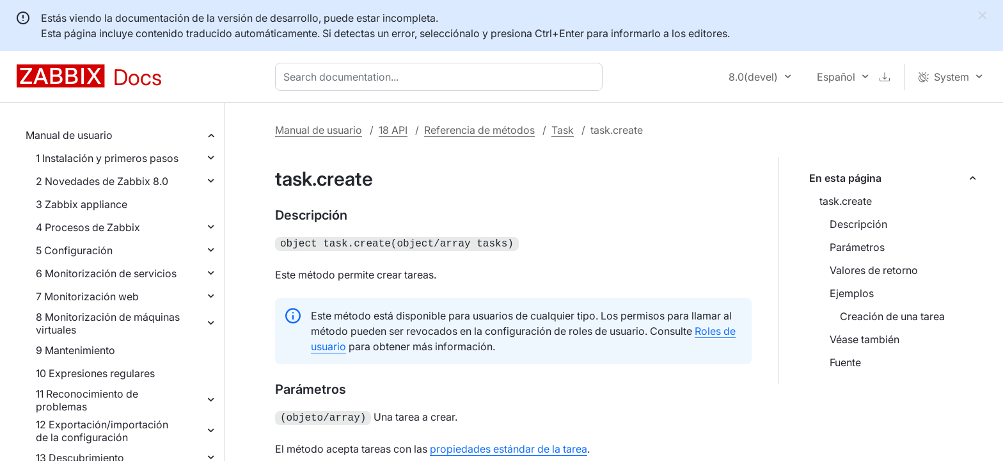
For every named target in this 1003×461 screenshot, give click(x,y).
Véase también (864, 339)
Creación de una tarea (892, 316)
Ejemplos (852, 293)
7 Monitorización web (87, 296)
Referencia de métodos (479, 130)
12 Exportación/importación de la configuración (102, 431)
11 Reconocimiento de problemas (87, 400)
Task (562, 130)
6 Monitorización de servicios (106, 273)
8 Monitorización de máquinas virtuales (108, 323)
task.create (845, 201)
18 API (393, 130)
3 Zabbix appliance (81, 204)
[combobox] (441, 77)
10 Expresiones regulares (95, 373)
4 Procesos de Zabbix (88, 227)
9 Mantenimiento (75, 350)
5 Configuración (74, 250)
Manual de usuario (69, 135)
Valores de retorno (874, 270)
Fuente (845, 362)
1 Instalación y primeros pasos (107, 158)
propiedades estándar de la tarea (508, 446)
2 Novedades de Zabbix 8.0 (102, 181)
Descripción (858, 224)
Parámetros (857, 247)
